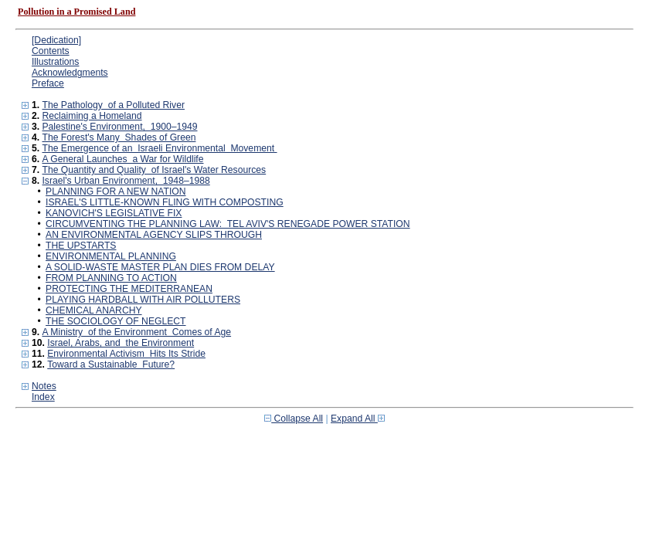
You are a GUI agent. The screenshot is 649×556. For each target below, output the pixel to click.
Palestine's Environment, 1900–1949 (119, 126)
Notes (44, 386)
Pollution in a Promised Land (76, 11)
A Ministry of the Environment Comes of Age (136, 332)
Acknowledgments (70, 72)
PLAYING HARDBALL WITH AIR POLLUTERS (143, 299)
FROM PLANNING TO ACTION (111, 278)
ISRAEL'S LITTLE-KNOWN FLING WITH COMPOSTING (165, 202)
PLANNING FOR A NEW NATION (115, 191)
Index (43, 397)
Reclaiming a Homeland (91, 115)
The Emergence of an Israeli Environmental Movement (159, 148)
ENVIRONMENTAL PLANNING (111, 256)
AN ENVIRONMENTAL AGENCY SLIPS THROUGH (154, 234)
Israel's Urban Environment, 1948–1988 (125, 180)
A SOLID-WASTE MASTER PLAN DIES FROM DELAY (160, 267)
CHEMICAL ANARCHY (94, 310)
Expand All (358, 418)
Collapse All (293, 418)
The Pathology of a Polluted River (113, 105)
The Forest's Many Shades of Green (118, 137)
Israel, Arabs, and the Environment (120, 342)
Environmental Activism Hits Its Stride (126, 353)
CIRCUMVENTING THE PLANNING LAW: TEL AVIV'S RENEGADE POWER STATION (228, 224)
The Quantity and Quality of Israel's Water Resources (154, 169)
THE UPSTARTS (81, 245)
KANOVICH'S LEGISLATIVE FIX (114, 213)
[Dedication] (56, 40)
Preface (48, 83)
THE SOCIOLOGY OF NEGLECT (115, 321)
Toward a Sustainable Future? (111, 364)
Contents (51, 51)
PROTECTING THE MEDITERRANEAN (129, 288)
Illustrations (55, 61)
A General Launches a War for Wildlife (122, 159)
